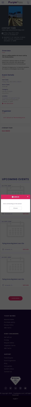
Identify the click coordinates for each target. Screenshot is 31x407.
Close (15, 208)
